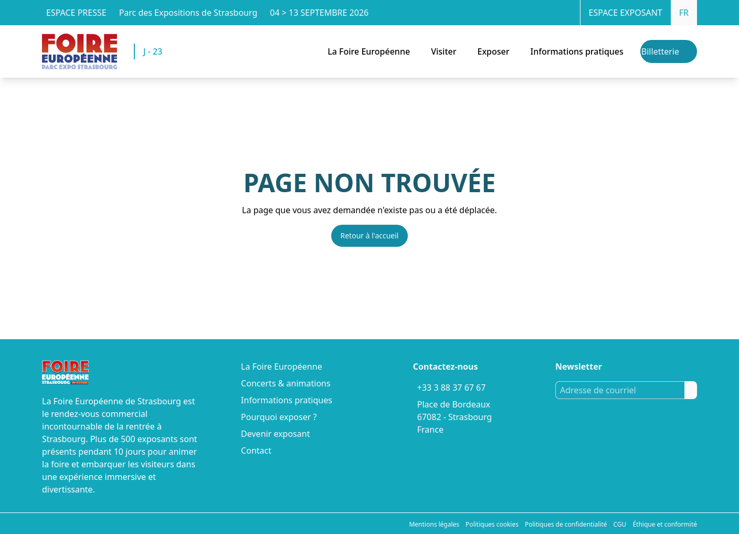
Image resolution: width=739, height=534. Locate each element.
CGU (620, 524)
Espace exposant (625, 12)
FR (684, 12)
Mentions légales (434, 524)
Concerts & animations (286, 383)
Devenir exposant (275, 433)
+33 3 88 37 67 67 (451, 387)
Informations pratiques (577, 51)
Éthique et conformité (664, 524)
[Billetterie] (668, 51)
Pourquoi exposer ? (278, 417)
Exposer (493, 51)
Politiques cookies (492, 524)
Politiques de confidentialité (566, 524)
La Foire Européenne (369, 51)
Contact (256, 450)
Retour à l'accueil (370, 235)
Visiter (443, 51)
